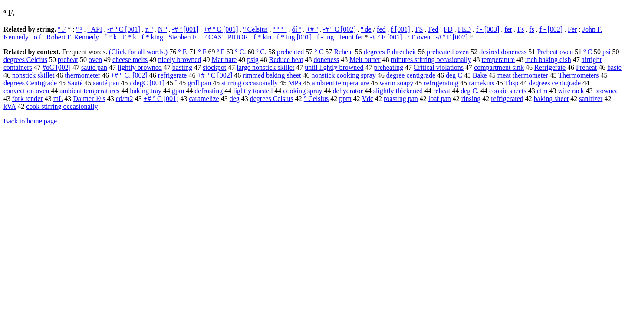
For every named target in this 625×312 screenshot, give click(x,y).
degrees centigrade (555, 83)
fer (508, 29)
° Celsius (316, 98)
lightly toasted (253, 90)
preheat (68, 59)
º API (94, 29)
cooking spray (302, 90)
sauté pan (106, 83)
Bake (480, 75)
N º (162, 29)
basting (182, 67)
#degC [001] (147, 83)
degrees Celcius (25, 59)
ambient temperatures (89, 90)
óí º (296, 29)
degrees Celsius (271, 98)
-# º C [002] (339, 29)
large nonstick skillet (265, 67)
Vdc (367, 98)
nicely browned (179, 59)
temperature (498, 59)
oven (95, 59)
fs (531, 29)
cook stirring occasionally (62, 106)
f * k (110, 37)
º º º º (280, 29)
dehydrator (348, 90)
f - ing (325, 37)
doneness (326, 59)
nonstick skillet (33, 75)
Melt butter (365, 59)
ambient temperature (340, 83)
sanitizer (590, 98)
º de (366, 29)
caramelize (204, 98)
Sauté (75, 83)
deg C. (470, 90)
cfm (542, 90)
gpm (178, 90)
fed (381, 29)
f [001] (400, 29)
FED (464, 29)
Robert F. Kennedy (72, 37)
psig (253, 59)
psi (606, 51)
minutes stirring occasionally (431, 59)
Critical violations (439, 67)
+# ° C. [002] (129, 75)
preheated (290, 51)
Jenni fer (351, 37)
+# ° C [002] (214, 75)
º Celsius (255, 29)
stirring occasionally (249, 83)
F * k (129, 37)
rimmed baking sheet (272, 75)
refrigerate (172, 75)
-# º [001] (185, 29)
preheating (388, 67)
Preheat (586, 67)
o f (37, 37)
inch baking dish (548, 59)
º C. (261, 51)
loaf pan (439, 98)
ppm (345, 98)
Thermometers (578, 75)
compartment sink (499, 67)
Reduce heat (286, 59)
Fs (520, 29)
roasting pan (401, 98)
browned (607, 90)
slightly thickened (398, 90)
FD (448, 29)
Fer (572, 29)
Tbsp (512, 83)
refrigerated (507, 98)
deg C (454, 75)
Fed (433, 29)
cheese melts (130, 59)
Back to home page (30, 121)
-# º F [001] (386, 37)
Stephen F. (182, 37)
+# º (312, 29)
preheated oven (448, 51)
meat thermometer (522, 75)
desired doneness (502, 51)
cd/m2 (124, 98)
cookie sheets (507, 90)
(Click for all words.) (138, 51)
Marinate (224, 59)
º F (62, 29)
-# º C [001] (123, 29)
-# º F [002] (452, 37)
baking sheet (551, 98)
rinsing (470, 98)
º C (587, 51)
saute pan (94, 67)
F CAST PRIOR (225, 37)
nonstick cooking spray (343, 75)
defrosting (208, 90)
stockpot (214, 67)
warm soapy (396, 83)
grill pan (199, 83)
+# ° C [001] (161, 98)
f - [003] (487, 29)
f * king (152, 37)
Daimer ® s (89, 98)
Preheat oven (555, 51)
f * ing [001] (294, 37)
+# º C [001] (221, 29)
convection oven (26, 90)
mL (58, 98)
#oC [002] (57, 67)
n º (149, 29)
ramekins (481, 83)
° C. (240, 51)
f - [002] (550, 29)
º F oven (419, 37)
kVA (9, 106)
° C (318, 51)
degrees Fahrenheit (390, 51)
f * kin (262, 37)
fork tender (27, 98)
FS (419, 29)
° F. (183, 51)
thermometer (82, 75)
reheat (441, 90)
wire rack (571, 90)
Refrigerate (550, 67)
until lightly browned (334, 67)
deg (235, 98)
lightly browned (140, 67)
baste (614, 67)
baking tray (145, 90)
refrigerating (441, 83)
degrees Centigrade (30, 83)
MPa (294, 83)
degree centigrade (410, 75)
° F (202, 51)
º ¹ (79, 29)
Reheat (343, 51)
